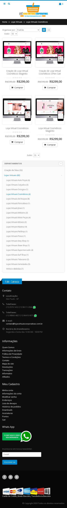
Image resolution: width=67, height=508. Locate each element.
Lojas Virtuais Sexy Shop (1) (17, 241)
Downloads (7, 410)
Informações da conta (11, 393)
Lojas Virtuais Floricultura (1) (18, 203)
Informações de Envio (11, 350)
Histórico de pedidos (11, 406)
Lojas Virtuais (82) (12, 175)
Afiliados (6, 377)
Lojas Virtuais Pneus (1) (15, 236)
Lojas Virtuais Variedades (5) (18, 264)
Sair (4, 420)
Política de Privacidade (12, 354)
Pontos (5, 416)
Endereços (7, 400)
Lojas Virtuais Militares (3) (17, 212)
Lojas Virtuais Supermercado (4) (19, 250)
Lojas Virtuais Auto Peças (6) (18, 180)
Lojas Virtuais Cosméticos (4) (18, 194)
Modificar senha (9, 397)
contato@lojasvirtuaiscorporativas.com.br (24, 324)
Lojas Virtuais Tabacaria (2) (17, 259)
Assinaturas (7, 413)
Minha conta (7, 390)
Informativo (7, 373)
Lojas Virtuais (16, 22)
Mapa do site (8, 363)
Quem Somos (8, 347)
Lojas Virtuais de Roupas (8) (17, 199)
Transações (7, 370)
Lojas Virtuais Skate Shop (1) (18, 245)
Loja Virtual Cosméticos (17, 128)
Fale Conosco (12, 281)
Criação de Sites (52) (13, 170)
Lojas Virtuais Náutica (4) (16, 226)
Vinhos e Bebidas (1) (14, 269)
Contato (5, 360)
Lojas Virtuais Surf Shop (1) (17, 255)
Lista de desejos (9, 403)
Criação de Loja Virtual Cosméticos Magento (17, 72)
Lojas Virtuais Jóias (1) (15, 208)
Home (4, 22)
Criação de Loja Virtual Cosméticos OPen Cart (50, 72)
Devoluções (7, 367)
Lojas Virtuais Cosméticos (37, 22)
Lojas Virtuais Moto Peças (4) (18, 217)
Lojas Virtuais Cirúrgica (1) (17, 189)
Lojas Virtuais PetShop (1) (16, 231)
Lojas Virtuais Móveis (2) (16, 222)
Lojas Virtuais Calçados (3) (17, 185)
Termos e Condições (11, 357)
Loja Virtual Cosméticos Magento (49, 129)
